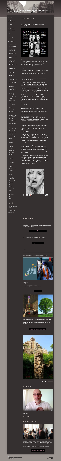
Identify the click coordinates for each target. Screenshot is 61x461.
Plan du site (19, 457)
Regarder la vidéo (38, 290)
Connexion (51, 457)
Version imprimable (12, 457)
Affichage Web (50, 458)
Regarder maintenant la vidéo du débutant (37, 329)
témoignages (39, 237)
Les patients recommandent (38, 243)
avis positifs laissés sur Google (39, 238)
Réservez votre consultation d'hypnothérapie (38, 230)
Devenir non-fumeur (26, 416)
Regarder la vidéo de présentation (38, 450)
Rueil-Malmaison (38, 223)
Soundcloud (50, 381)
